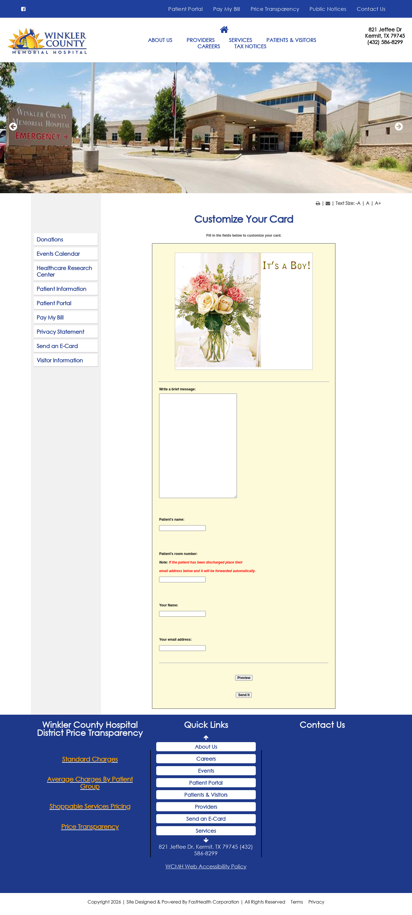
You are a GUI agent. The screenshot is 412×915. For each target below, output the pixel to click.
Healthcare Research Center (64, 271)
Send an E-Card (57, 346)
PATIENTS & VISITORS (291, 40)
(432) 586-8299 (385, 42)
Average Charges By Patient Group (90, 783)
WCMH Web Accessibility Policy (205, 866)
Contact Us (371, 9)
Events (206, 771)
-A (358, 203)
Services (206, 831)
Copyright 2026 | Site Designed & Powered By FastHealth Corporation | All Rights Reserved (186, 902)
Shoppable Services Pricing (89, 806)
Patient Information (61, 288)
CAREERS (208, 46)
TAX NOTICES (250, 46)
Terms (297, 902)
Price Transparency (275, 9)
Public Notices (328, 9)
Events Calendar (58, 253)
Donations (50, 239)
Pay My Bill (226, 9)
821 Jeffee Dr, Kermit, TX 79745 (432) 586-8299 (206, 849)
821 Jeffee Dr (385, 29)
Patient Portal (185, 9)
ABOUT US (160, 40)
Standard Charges (90, 759)
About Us (206, 747)
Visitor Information (60, 360)
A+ (378, 203)
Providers (206, 807)
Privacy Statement (60, 331)
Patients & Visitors (205, 795)
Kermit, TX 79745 (385, 36)
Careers (206, 759)
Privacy (316, 902)
